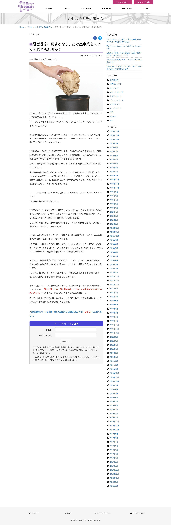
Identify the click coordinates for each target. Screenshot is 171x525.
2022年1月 (114, 320)
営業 (111, 112)
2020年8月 (114, 389)
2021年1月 (114, 369)
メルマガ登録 (144, 2)
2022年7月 (114, 296)
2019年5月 (114, 450)
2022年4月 (114, 308)
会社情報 (48, 8)
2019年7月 (114, 441)
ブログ (145, 8)
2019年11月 (114, 425)
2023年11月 (114, 232)
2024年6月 (114, 204)
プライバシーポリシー (103, 513)
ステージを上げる (116, 92)
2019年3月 (114, 458)
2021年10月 (114, 333)
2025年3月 (114, 167)
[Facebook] (95, 38)
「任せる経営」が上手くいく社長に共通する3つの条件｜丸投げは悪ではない (124, 40)
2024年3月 (114, 216)
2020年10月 (114, 381)
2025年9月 (114, 143)
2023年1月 (114, 272)
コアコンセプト (115, 84)
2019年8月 (114, 437)
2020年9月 (114, 385)
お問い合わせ (122, 2)
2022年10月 (114, 284)
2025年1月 (114, 175)
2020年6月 (114, 397)
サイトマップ (33, 513)
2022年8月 (114, 292)
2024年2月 (114, 220)
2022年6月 (114, 300)
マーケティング (115, 108)
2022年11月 (114, 280)
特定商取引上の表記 (137, 513)
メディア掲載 (126, 8)
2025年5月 (114, 159)
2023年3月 (114, 264)
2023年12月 (114, 228)
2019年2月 (114, 462)
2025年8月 (114, 147)
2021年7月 (114, 345)
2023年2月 (114, 268)
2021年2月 (114, 365)
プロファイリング (116, 100)
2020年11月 (114, 377)
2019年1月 (114, 466)
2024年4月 (114, 212)
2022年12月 (114, 276)
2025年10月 (114, 139)
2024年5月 (114, 208)
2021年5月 (114, 353)
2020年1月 (114, 417)
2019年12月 (114, 421)
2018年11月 (114, 474)
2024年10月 (114, 187)
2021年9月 (114, 337)
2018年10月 (114, 478)
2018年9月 (114, 482)
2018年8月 (114, 486)
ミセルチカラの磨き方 (43, 27)
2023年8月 (114, 244)
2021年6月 (114, 349)
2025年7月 (114, 151)
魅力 (111, 120)
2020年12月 (114, 373)
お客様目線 (114, 80)
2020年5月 (114, 401)
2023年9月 (114, 240)
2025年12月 (114, 131)
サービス (66, 8)
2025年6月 (114, 155)
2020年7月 (114, 393)
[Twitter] (100, 38)
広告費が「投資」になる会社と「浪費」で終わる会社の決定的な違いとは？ (124, 54)
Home (21, 27)
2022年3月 (114, 312)
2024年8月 (114, 195)
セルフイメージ (115, 96)
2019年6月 (114, 445)
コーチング (114, 88)
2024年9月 (114, 191)
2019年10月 (114, 429)
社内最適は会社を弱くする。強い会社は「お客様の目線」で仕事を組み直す (124, 67)
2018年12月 (114, 470)
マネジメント (115, 104)
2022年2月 (114, 316)
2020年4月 (114, 405)
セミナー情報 (86, 8)
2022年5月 (114, 304)
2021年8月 (114, 341)
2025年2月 (114, 171)
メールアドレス (45, 335)
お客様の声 (106, 8)
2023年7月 (114, 248)
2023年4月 (114, 260)
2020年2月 (114, 413)
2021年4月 (114, 357)
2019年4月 (114, 454)
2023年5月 (114, 256)
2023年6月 (114, 252)
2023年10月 (114, 236)
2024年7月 (114, 200)
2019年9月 (114, 433)
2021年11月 (114, 329)
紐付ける (113, 116)
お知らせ (68, 513)
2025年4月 (114, 163)
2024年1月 (114, 224)
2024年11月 (114, 183)
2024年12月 (114, 179)
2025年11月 (114, 135)
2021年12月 (114, 325)
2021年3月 (114, 361)
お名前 (49, 329)
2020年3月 (114, 409)
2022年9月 (114, 288)
